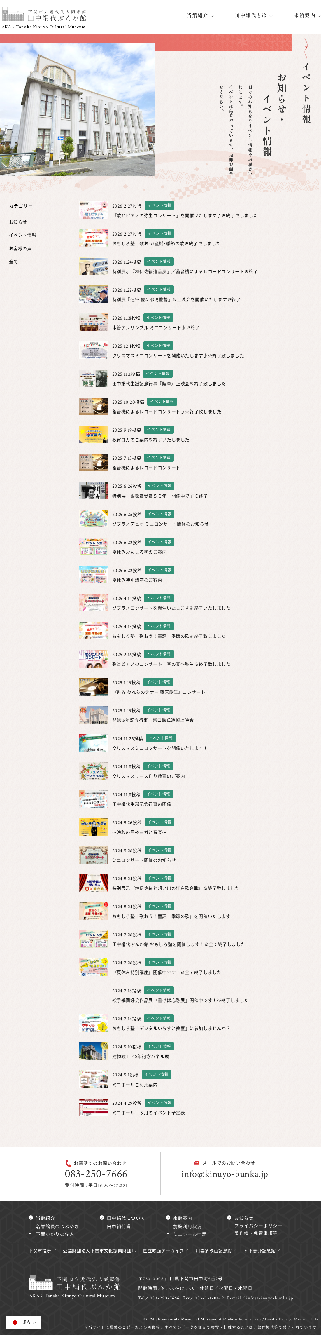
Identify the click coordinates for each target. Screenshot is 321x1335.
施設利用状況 (187, 1227)
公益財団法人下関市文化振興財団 (100, 1251)
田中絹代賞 (119, 1227)
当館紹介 (197, 15)
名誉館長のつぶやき (57, 1227)
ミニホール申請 (190, 1234)
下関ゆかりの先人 (55, 1234)
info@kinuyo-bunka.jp (225, 1174)
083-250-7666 (96, 1174)
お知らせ (18, 222)
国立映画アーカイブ (170, 1251)
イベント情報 (23, 235)
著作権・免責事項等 (256, 1233)
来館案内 (304, 15)
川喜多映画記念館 (222, 1251)
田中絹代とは (251, 15)
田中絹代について (126, 1218)
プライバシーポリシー (258, 1226)
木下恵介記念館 (270, 1251)
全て (14, 262)
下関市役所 (41, 1251)
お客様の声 (21, 249)
